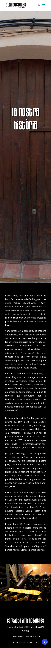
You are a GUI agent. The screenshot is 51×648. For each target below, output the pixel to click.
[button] (44, 7)
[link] (16, 5)
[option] (25, 583)
